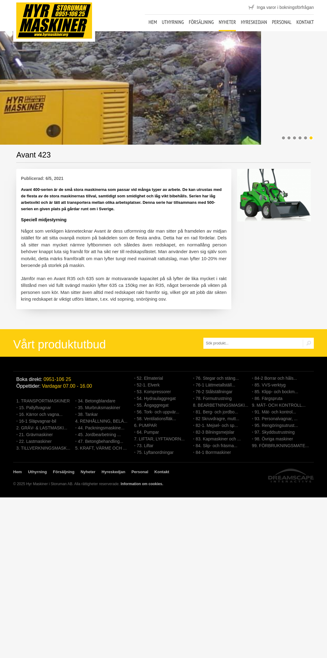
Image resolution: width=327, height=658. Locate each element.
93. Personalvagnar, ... (276, 418)
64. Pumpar (148, 432)
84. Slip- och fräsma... (216, 445)
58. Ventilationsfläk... (156, 418)
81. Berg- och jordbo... (217, 411)
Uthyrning (173, 22)
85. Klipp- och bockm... (276, 391)
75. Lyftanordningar (155, 452)
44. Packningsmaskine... (101, 427)
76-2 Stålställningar (214, 391)
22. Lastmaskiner (35, 441)
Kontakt (305, 22)
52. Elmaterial (150, 378)
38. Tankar (88, 414)
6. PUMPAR (145, 425)
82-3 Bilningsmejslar (215, 432)
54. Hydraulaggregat (156, 398)
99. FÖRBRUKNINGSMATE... (280, 445)
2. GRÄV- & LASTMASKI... (41, 427)
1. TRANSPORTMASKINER (43, 400)
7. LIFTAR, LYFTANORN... (159, 438)
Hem (152, 22)
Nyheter (227, 22)
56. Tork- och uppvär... (158, 411)
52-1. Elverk (148, 384)
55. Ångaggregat (153, 405)
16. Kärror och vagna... (41, 414)
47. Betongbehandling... (100, 441)
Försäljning (201, 22)
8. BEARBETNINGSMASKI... (220, 405)
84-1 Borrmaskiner (213, 452)
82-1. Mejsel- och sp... (217, 425)
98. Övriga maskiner (274, 438)
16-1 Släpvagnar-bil (37, 421)
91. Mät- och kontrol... (275, 411)
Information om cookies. (142, 484)
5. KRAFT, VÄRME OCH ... (101, 448)
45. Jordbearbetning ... (99, 434)
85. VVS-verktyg (270, 384)
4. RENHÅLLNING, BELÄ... (101, 421)
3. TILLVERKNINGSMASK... (43, 448)
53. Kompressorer (154, 391)
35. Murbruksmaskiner (99, 407)
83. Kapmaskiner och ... (218, 438)
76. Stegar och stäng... (217, 378)
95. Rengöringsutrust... (276, 425)
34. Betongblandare (96, 400)
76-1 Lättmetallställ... (215, 384)
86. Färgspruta (269, 398)
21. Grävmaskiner (36, 434)
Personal (281, 22)
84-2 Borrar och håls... (276, 378)
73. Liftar (145, 445)
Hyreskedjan (254, 22)
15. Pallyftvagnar (35, 407)
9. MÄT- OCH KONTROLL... (279, 405)
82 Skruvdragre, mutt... (217, 418)
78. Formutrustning (214, 398)
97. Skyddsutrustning (275, 432)
